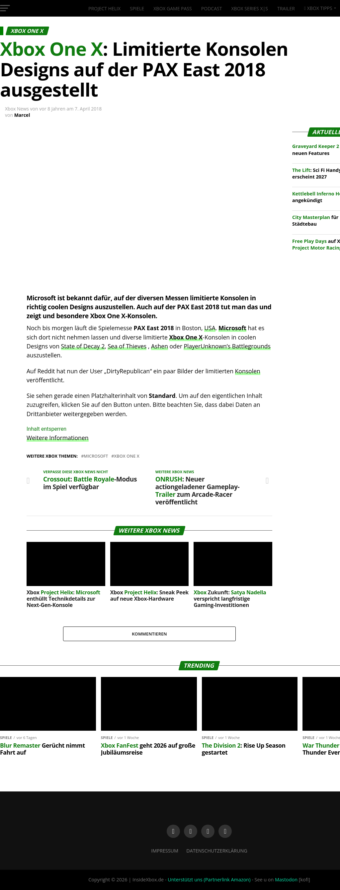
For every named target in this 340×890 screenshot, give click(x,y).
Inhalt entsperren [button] (46, 429)
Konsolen (247, 371)
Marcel (22, 115)
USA (209, 328)
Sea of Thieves (127, 346)
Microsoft (232, 328)
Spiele (137, 8)
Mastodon (286, 879)
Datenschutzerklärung (216, 851)
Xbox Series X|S (249, 8)
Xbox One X (126, 456)
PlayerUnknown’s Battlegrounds (227, 346)
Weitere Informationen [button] (58, 438)
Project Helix (104, 8)
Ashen (159, 346)
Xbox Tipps (318, 8)
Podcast (211, 8)
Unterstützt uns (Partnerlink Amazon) (209, 879)
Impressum (164, 851)
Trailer (286, 8)
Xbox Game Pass (172, 8)
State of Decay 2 (83, 346)
